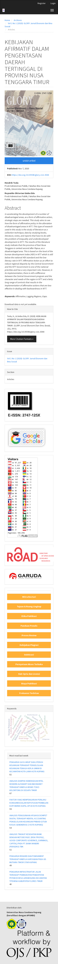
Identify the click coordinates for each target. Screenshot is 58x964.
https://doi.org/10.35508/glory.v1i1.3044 (30, 174)
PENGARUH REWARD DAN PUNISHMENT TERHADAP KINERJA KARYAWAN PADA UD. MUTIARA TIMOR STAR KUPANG (27, 859)
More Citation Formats (21, 338)
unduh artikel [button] (29, 160)
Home (7, 20)
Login (53, 3)
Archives (18, 20)
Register (42, 3)
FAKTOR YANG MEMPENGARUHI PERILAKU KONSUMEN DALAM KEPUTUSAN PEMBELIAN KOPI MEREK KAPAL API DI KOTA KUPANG (28, 802)
